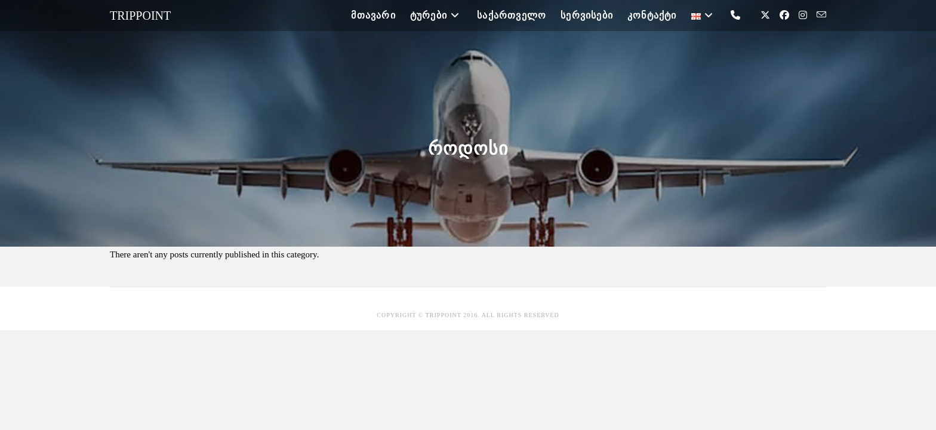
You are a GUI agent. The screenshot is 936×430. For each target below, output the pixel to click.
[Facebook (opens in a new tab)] (784, 15)
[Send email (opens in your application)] (821, 15)
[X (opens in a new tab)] (765, 15)
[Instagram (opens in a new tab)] (803, 15)
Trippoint (140, 15)
